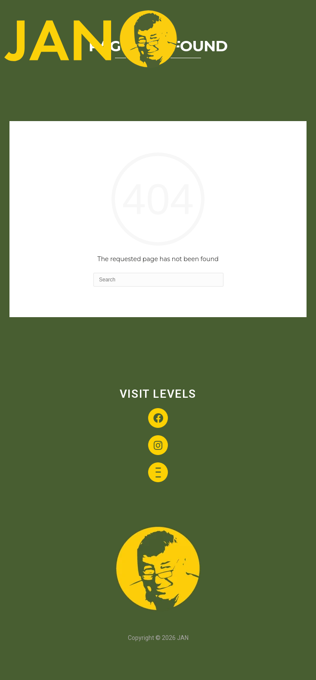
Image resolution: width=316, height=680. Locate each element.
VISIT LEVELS (158, 393)
